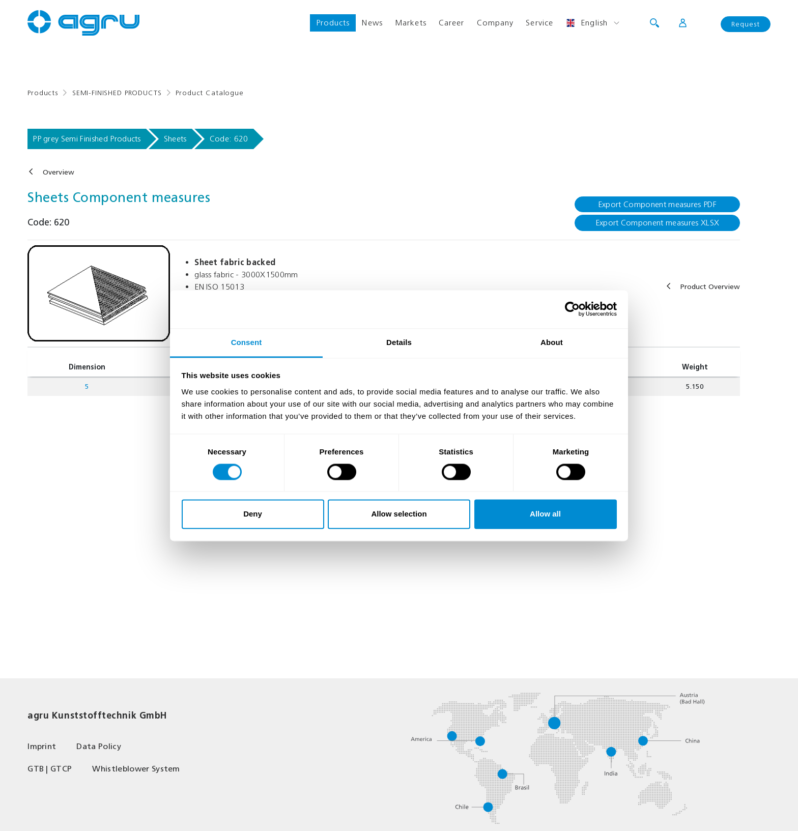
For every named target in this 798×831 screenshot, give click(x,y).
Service (539, 22)
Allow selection (398, 514)
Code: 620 (229, 139)
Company (495, 22)
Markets (410, 22)
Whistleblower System (136, 768)
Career (452, 22)
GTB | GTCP (49, 768)
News (372, 22)
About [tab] (551, 342)
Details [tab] (399, 342)
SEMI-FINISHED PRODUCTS (116, 93)
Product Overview (710, 286)
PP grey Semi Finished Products (87, 139)
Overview (58, 172)
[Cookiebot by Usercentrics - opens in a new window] (572, 309)
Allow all (545, 514)
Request (745, 24)
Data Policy (98, 746)
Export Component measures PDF (657, 204)
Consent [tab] (246, 342)
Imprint (41, 746)
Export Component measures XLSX (657, 222)
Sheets (175, 139)
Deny (252, 514)
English (586, 23)
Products (333, 22)
